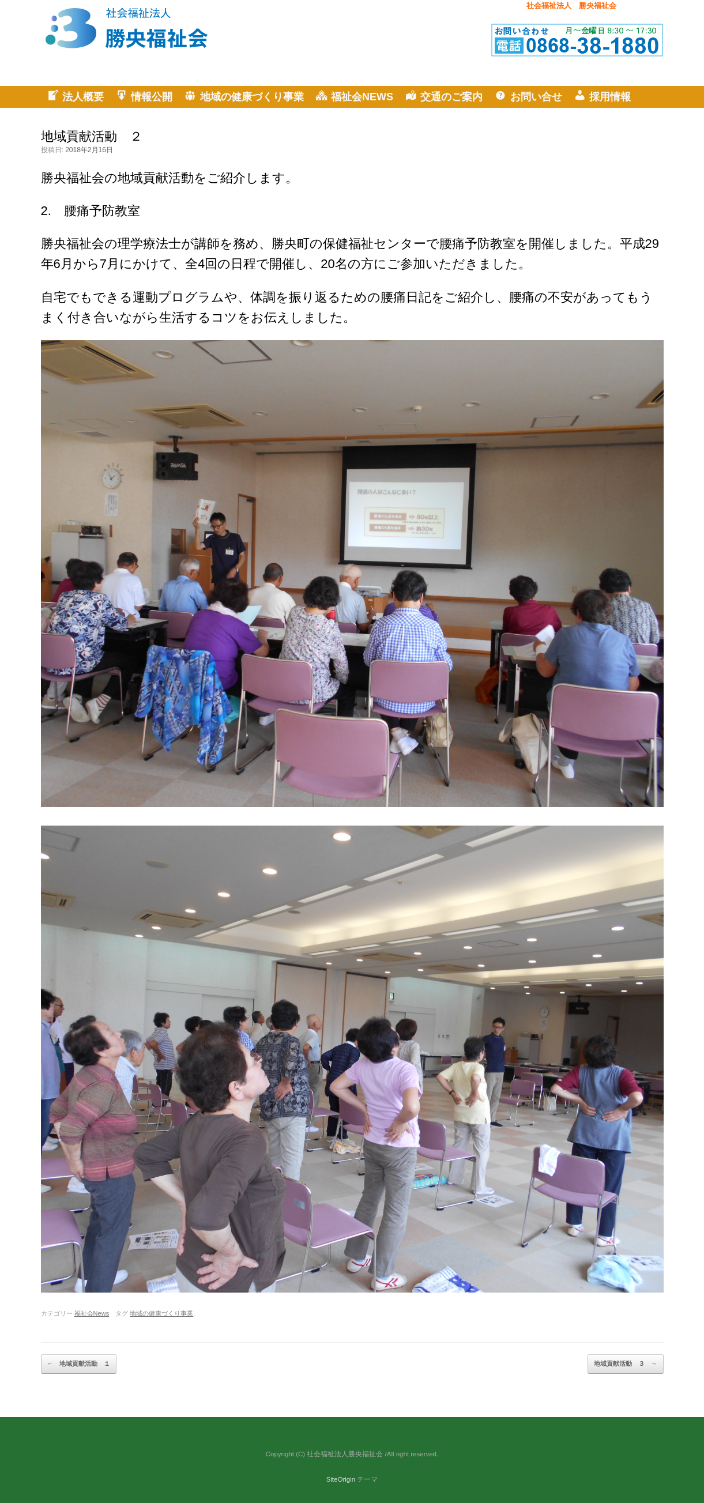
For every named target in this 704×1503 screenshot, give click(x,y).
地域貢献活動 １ (78, 1364)
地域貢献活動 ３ (625, 1364)
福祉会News (92, 1313)
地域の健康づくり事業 (161, 1313)
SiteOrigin (341, 1479)
